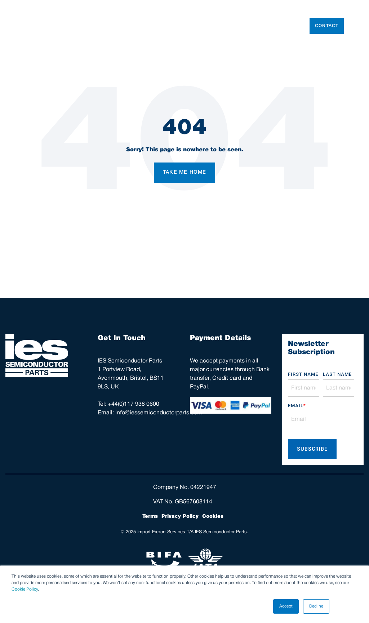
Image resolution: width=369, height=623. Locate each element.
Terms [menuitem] (150, 516)
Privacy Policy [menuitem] (180, 516)
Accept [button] (286, 606)
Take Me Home (184, 172)
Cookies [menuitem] (212, 516)
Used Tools (157, 25)
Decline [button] (316, 606)
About (87, 26)
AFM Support (282, 25)
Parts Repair (240, 25)
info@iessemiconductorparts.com (158, 412)
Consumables (197, 25)
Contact (326, 26)
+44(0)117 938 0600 (133, 404)
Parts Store (120, 25)
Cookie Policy (25, 589)
